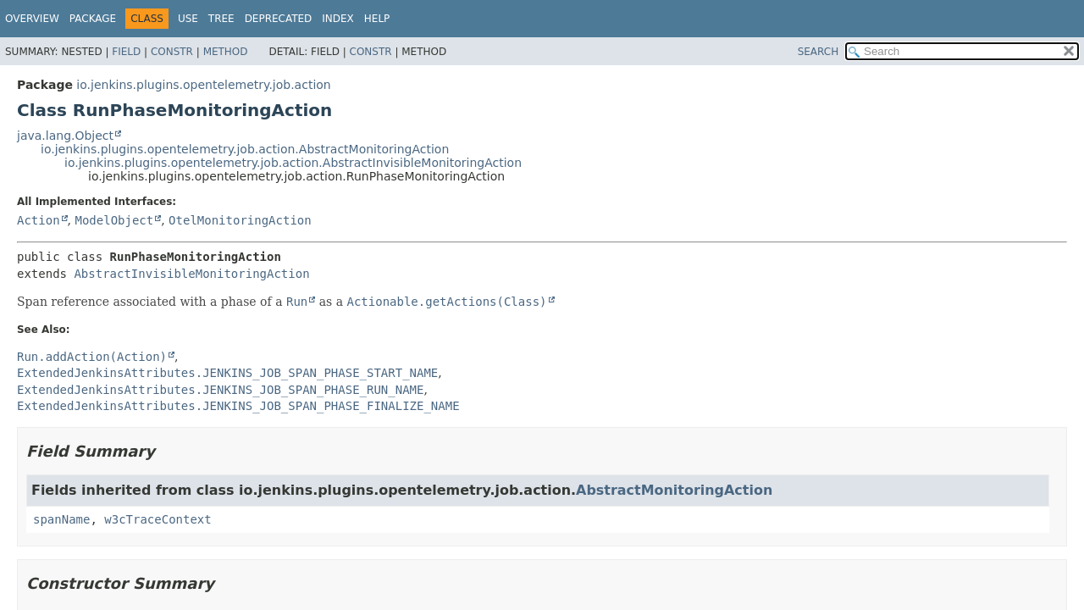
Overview (32, 19)
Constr (172, 52)
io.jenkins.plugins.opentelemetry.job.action (203, 85)
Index (338, 19)
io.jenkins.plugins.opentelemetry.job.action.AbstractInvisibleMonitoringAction (293, 162)
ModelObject (114, 220)
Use (188, 19)
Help (377, 19)
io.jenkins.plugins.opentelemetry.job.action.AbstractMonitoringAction (245, 149)
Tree (221, 19)
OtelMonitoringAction (240, 220)
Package (92, 19)
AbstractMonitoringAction (674, 490)
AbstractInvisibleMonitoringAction (191, 273)
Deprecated (278, 19)
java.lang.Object (65, 135)
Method (225, 52)
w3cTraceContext (157, 519)
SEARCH (818, 52)
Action (38, 220)
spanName (61, 519)
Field (126, 52)
